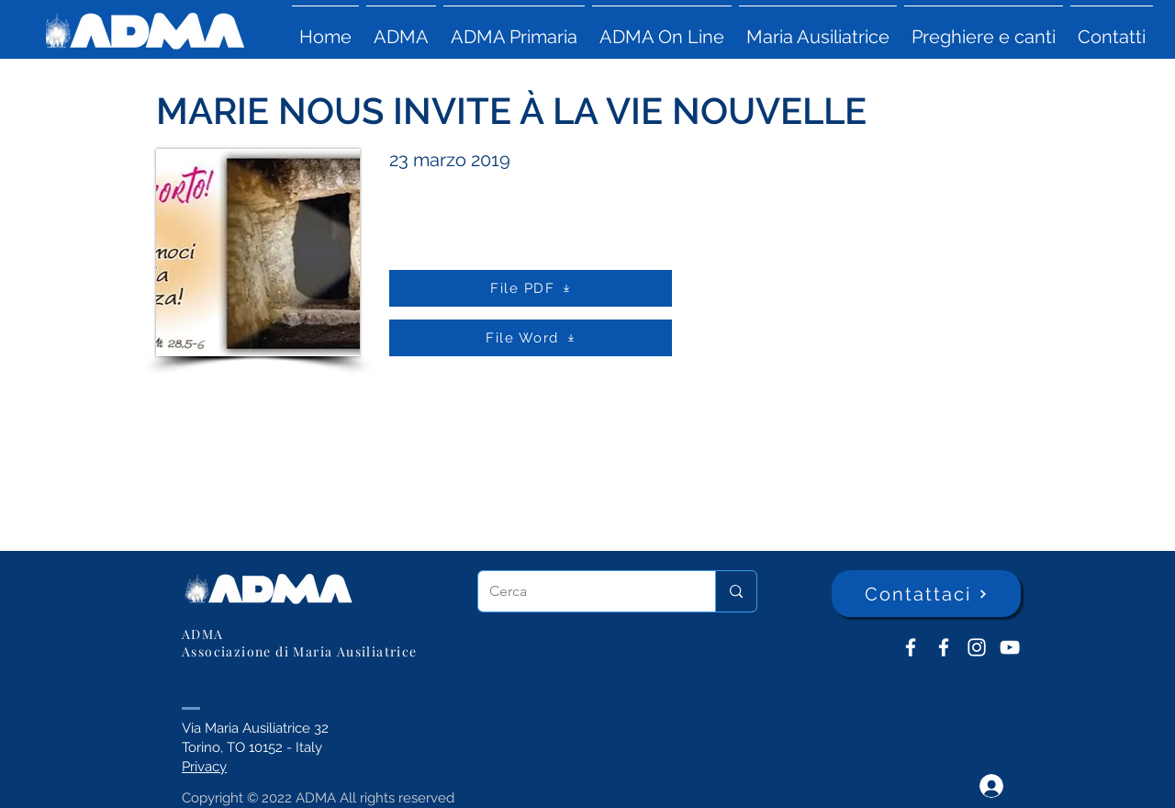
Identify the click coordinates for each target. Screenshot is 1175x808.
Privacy (204, 766)
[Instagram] (977, 647)
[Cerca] (583, 591)
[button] (401, 28)
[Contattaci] (926, 593)
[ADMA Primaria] (944, 647)
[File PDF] (530, 288)
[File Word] (530, 338)
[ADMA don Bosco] (911, 647)
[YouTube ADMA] (1010, 647)
